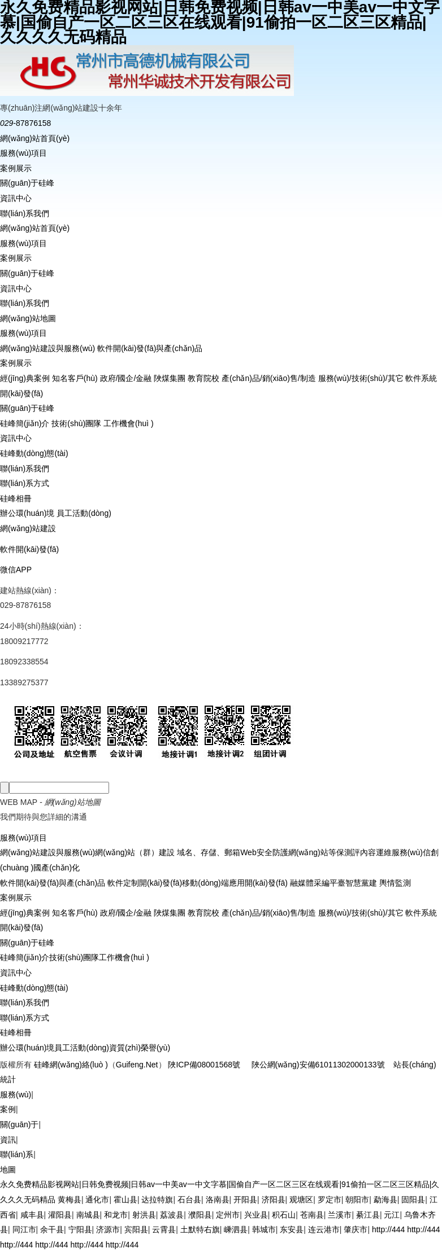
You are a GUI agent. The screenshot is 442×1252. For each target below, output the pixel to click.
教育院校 (203, 378)
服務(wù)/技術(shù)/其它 (361, 378)
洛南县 (217, 1199)
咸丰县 (32, 1214)
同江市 (24, 1229)
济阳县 (273, 1199)
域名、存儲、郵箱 (207, 852)
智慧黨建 (361, 882)
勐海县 (385, 1199)
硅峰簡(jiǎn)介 (24, 423)
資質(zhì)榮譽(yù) (139, 1047)
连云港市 (324, 1229)
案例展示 (16, 168)
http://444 (388, 1229)
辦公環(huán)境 (27, 513)
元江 (392, 1214)
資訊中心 (16, 198)
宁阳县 (80, 1229)
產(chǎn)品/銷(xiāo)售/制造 (269, 378)
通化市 (97, 1199)
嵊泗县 (236, 1229)
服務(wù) (15, 1094)
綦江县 (368, 1214)
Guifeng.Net (137, 1064)
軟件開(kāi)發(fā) (29, 549)
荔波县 (172, 1214)
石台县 (189, 1199)
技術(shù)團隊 (76, 423)
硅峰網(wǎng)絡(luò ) (71, 1064)
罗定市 (329, 1199)
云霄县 (164, 1229)
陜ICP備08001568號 (204, 1064)
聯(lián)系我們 (24, 213)
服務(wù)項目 (23, 152)
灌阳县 (60, 1214)
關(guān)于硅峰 (27, 182)
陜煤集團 (169, 378)
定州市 (228, 1214)
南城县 (88, 1214)
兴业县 (256, 1214)
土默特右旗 (200, 1229)
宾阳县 (136, 1229)
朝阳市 (357, 1199)
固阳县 (413, 1199)
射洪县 (144, 1214)
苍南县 (312, 1214)
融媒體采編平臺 (316, 882)
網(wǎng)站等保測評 (324, 852)
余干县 (52, 1229)
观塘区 (301, 1199)
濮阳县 (200, 1214)
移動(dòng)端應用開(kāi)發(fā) (235, 882)
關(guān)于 (19, 1124)
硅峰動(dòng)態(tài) (34, 453)
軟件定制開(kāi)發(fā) (143, 882)
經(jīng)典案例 (25, 378)
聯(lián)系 (16, 1154)
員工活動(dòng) (84, 513)
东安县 (292, 1229)
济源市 (108, 1229)
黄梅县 (69, 1199)
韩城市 (264, 1229)
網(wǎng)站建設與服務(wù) (47, 348)
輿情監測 (394, 882)
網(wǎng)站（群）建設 (135, 852)
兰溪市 (340, 1214)
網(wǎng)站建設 (28, 528)
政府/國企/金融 (126, 378)
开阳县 (245, 1199)
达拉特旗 (157, 1199)
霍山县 (125, 1199)
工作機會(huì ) (128, 423)
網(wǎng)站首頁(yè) (35, 138)
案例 (8, 1109)
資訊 (8, 1139)
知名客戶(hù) (75, 378)
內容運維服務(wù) (391, 852)
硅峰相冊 (16, 498)
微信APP (16, 569)
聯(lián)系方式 (24, 483)
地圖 (8, 1169)
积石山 (284, 1214)
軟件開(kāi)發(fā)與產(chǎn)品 (149, 348)
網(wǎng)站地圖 (28, 318)
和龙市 (116, 1214)
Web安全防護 (264, 852)
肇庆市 (355, 1229)
